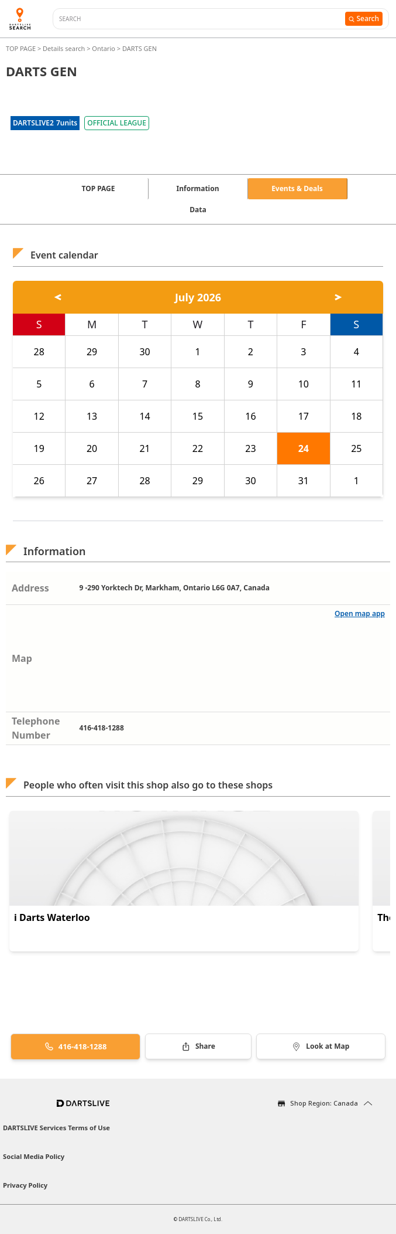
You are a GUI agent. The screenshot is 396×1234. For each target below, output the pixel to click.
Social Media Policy (33, 1156)
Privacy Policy (25, 1185)
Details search (65, 48)
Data (198, 210)
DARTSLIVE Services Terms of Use (56, 1127)
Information (198, 188)
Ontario (103, 48)
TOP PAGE (21, 48)
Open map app (360, 613)
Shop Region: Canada (324, 1103)
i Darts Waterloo (52, 917)
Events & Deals (297, 188)
